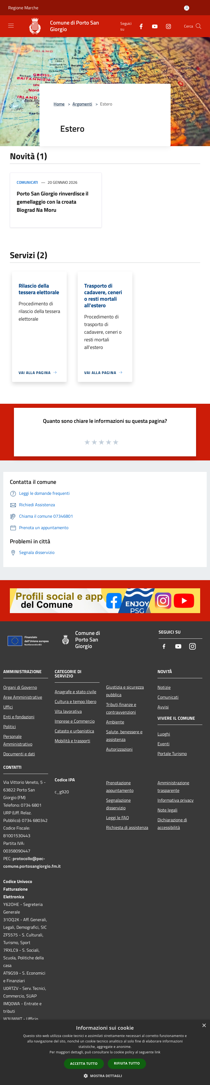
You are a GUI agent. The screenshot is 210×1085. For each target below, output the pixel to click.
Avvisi (163, 707)
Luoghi (164, 734)
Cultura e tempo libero (75, 701)
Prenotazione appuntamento (119, 786)
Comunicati (27, 182)
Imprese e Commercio (75, 721)
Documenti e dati (19, 754)
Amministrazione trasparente (173, 786)
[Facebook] (138, 26)
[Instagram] (166, 26)
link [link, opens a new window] (158, 1052)
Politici (9, 726)
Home (59, 104)
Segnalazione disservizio (118, 804)
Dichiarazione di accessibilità (172, 823)
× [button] (204, 1026)
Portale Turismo (172, 753)
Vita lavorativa (68, 711)
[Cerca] (198, 26)
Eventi (164, 743)
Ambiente (115, 722)
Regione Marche (23, 7)
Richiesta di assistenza (127, 827)
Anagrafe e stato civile (75, 691)
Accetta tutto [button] (84, 1063)
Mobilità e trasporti (72, 740)
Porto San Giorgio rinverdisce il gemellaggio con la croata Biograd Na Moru (52, 201)
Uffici (8, 707)
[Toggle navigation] (11, 25)
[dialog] (105, 1052)
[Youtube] (152, 26)
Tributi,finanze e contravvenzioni (121, 708)
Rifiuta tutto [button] (127, 1063)
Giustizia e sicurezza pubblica (125, 691)
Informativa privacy (176, 800)
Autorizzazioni (119, 749)
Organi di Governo (20, 687)
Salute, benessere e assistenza (124, 735)
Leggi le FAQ (117, 817)
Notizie (164, 687)
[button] (105, 1075)
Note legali (167, 810)
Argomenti (82, 104)
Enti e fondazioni (18, 716)
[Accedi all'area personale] (186, 8)
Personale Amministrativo (17, 740)
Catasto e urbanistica (74, 731)
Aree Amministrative (22, 697)
